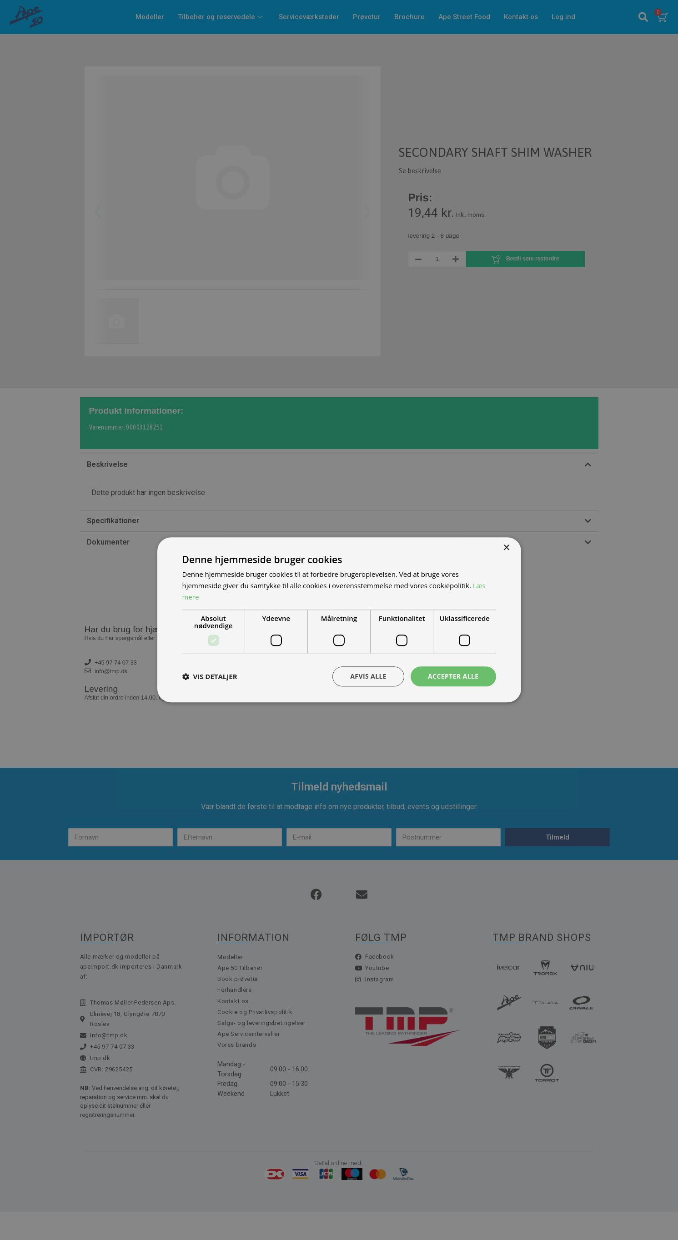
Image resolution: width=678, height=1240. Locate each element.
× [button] (506, 548)
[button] (209, 676)
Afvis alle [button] (368, 676)
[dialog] (339, 620)
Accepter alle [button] (453, 676)
